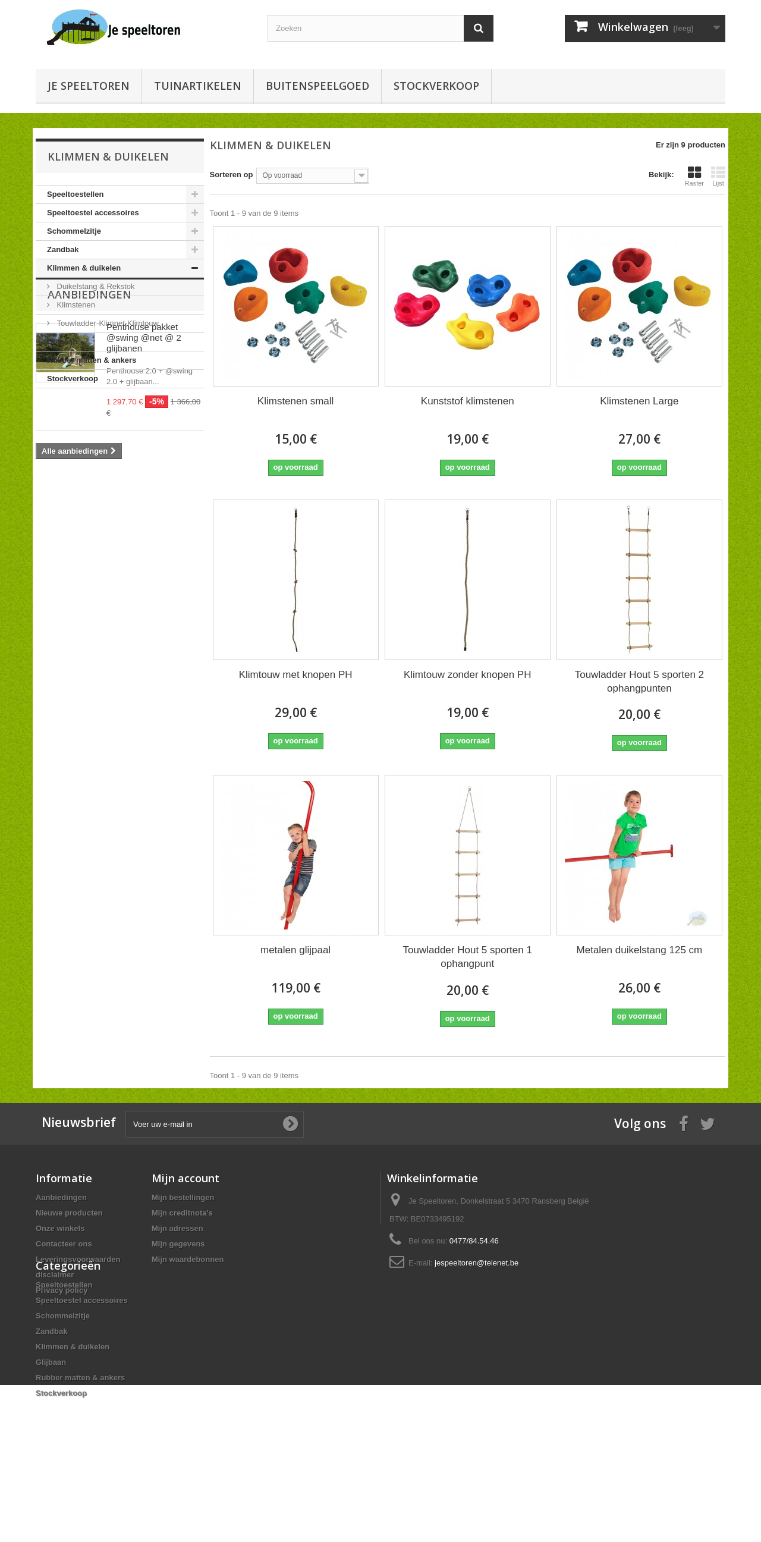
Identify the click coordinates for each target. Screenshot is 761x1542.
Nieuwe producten (69, 1212)
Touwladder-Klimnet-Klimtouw (107, 323)
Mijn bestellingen (183, 1197)
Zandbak (62, 249)
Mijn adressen (177, 1228)
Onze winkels (60, 1228)
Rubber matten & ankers (91, 360)
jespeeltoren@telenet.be (476, 1262)
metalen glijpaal (295, 950)
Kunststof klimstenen (467, 401)
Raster (694, 176)
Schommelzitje (74, 231)
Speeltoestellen (75, 194)
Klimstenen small (295, 401)
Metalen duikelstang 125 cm (640, 950)
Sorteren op (231, 174)
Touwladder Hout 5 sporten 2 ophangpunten (639, 681)
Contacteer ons (64, 1243)
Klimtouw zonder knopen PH (468, 674)
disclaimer (55, 1274)
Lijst (718, 176)
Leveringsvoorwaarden (78, 1259)
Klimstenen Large (639, 401)
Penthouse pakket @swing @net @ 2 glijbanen (143, 467)
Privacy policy (61, 1290)
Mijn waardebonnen (188, 1259)
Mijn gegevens (178, 1243)
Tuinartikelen (197, 85)
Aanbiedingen (89, 424)
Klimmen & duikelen (84, 267)
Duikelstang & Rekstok (94, 286)
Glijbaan (62, 341)
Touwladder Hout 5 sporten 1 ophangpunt (467, 956)
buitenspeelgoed (317, 85)
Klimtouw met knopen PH (296, 674)
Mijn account (185, 1178)
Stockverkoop (436, 85)
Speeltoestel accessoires (93, 212)
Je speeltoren (89, 85)
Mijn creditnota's (182, 1212)
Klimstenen (75, 304)
